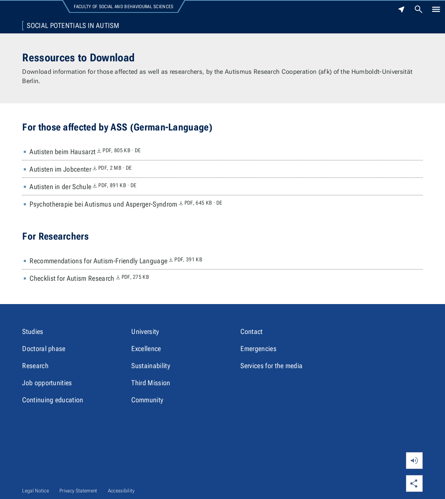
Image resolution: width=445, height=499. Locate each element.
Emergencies (258, 348)
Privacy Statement (78, 491)
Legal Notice (35, 491)
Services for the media (271, 366)
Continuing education (52, 400)
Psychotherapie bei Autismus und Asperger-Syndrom (126, 204)
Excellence (146, 348)
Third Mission (150, 383)
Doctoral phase (43, 348)
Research (35, 366)
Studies (32, 331)
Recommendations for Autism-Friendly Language (116, 261)
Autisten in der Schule (83, 186)
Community (147, 400)
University (145, 331)
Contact (251, 331)
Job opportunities (47, 383)
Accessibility (121, 491)
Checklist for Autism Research (89, 278)
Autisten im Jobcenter (81, 169)
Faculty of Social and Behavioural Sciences (123, 6)
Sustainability (150, 366)
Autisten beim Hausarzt (85, 151)
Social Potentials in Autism (73, 26)
